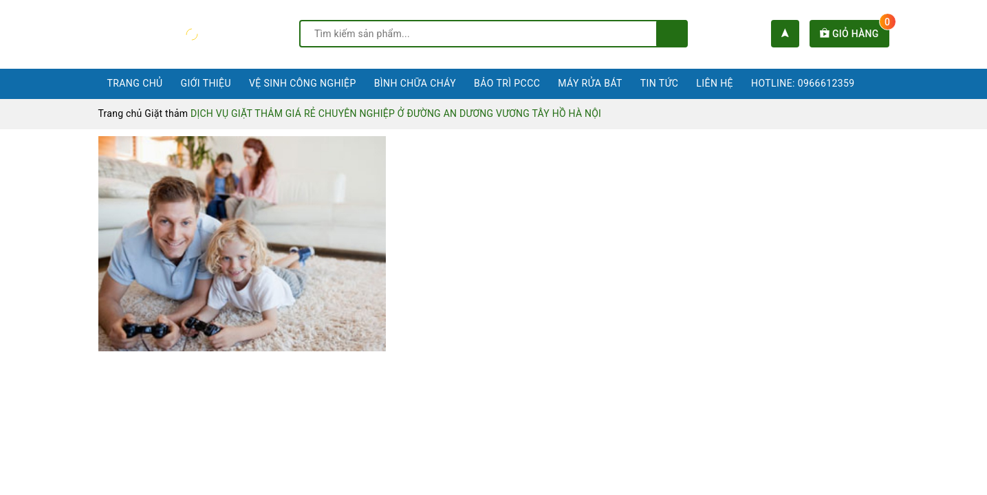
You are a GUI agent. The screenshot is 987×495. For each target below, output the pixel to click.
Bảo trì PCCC (507, 83)
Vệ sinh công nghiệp (302, 83)
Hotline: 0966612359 (803, 83)
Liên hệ (714, 83)
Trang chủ (135, 83)
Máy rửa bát (590, 83)
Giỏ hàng (854, 33)
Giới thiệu (206, 83)
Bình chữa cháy (415, 83)
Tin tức (659, 83)
